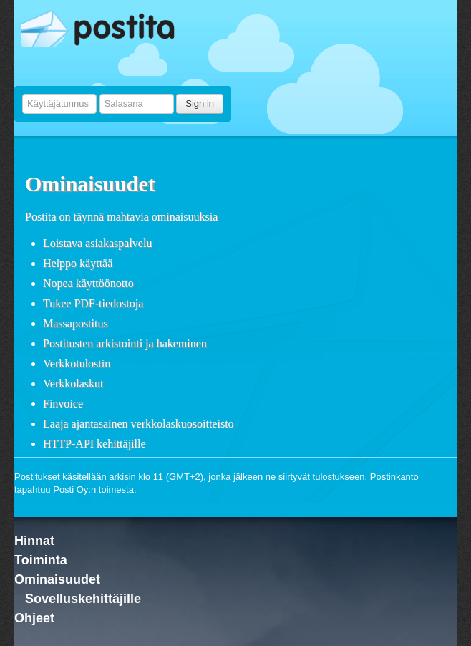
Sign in (199, 103)
